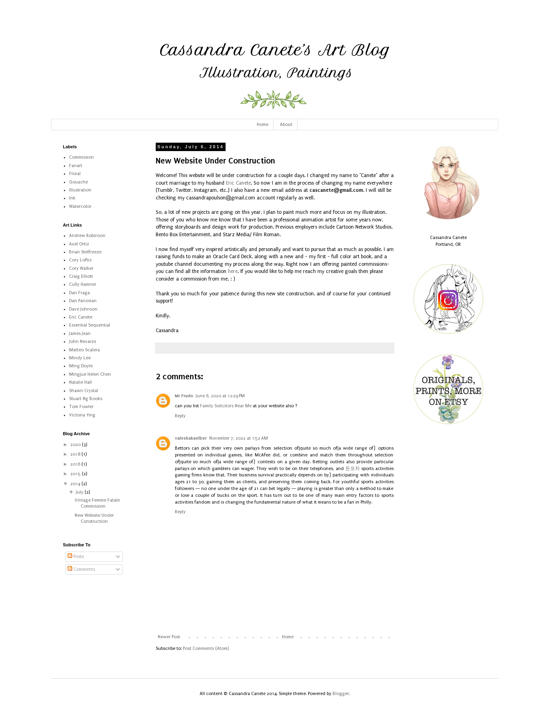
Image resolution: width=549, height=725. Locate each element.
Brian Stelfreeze (85, 252)
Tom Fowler (81, 406)
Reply (180, 415)
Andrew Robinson (87, 235)
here (233, 271)
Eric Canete (238, 183)
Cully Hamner (82, 284)
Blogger (341, 693)
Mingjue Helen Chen (90, 374)
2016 (75, 464)
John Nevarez (82, 341)
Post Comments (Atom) (206, 648)
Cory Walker (81, 268)
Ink (72, 198)
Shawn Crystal (83, 390)
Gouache (78, 182)
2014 (75, 483)
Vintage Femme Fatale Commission (97, 503)
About (286, 124)
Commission (81, 157)
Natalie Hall (80, 382)
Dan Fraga (79, 292)
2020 (76, 444)
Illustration (80, 190)
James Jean (80, 333)
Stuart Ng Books (85, 398)
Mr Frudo (184, 395)
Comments (81, 569)
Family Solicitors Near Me (226, 405)
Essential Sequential (89, 325)
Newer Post (169, 636)
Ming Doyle (81, 365)
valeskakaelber (191, 438)
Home (262, 124)
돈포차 (352, 468)
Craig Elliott (81, 276)
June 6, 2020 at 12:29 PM (220, 395)
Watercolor (80, 206)
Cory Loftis (80, 260)
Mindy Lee (80, 358)
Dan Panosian (83, 300)
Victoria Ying (82, 415)
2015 (76, 473)
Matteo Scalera (84, 350)
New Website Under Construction (94, 518)
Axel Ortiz (79, 244)
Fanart (75, 165)
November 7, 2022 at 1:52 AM (238, 438)
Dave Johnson (83, 309)
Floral (75, 173)
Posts (75, 556)
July (80, 492)
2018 (75, 454)
